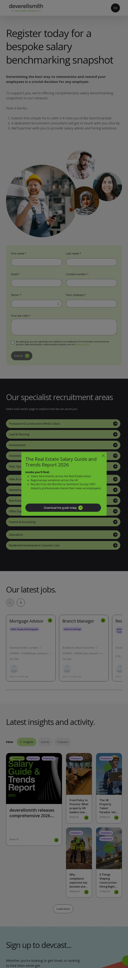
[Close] (103, 456)
